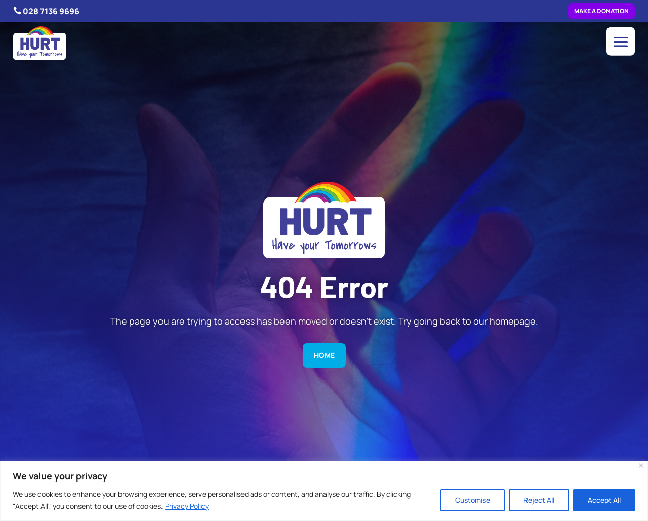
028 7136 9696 (51, 11)
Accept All (604, 500)
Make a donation (601, 11)
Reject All (538, 500)
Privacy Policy (187, 506)
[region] (324, 491)
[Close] (641, 465)
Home (324, 355)
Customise (472, 500)
